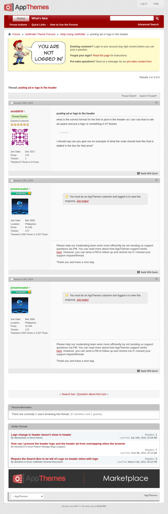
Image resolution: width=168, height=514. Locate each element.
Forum (16, 34)
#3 (156, 278)
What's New (40, 18)
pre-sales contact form (139, 61)
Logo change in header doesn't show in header (41, 434)
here (59, 252)
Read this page (101, 55)
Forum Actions (18, 24)
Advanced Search (148, 24)
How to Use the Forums (64, 24)
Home (21, 18)
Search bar (68, 394)
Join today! (83, 201)
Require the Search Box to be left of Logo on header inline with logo (54, 458)
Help (156, 3)
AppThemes (150, 495)
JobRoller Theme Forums (40, 34)
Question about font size (91, 394)
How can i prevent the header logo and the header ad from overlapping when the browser (68, 443)
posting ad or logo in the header (37, 87)
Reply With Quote (147, 173)
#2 (156, 180)
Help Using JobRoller (73, 34)
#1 (156, 102)
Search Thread (147, 96)
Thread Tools (128, 96)
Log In (143, 3)
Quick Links (39, 24)
